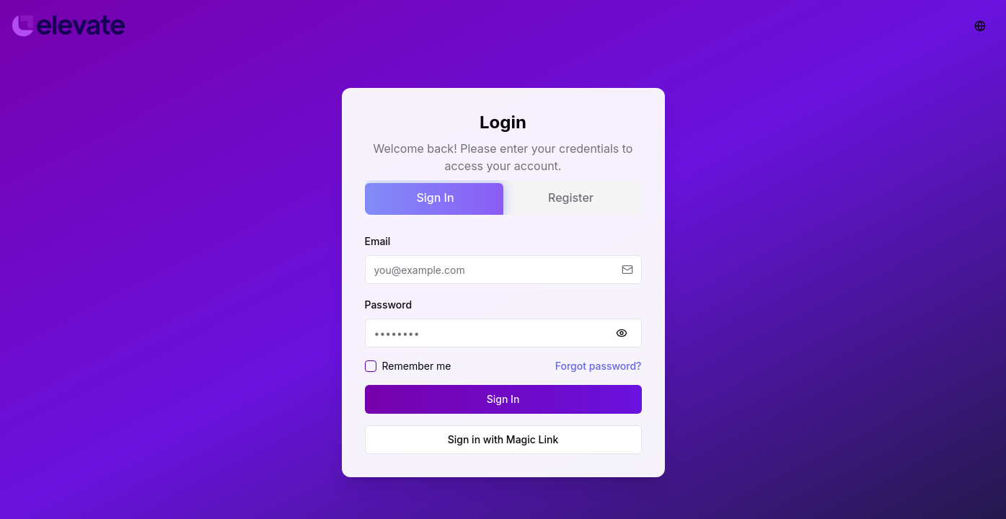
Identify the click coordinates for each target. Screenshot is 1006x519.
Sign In (435, 197)
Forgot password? (598, 366)
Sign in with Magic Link (503, 439)
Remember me (416, 366)
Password (388, 304)
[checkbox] (370, 366)
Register (571, 197)
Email (378, 241)
